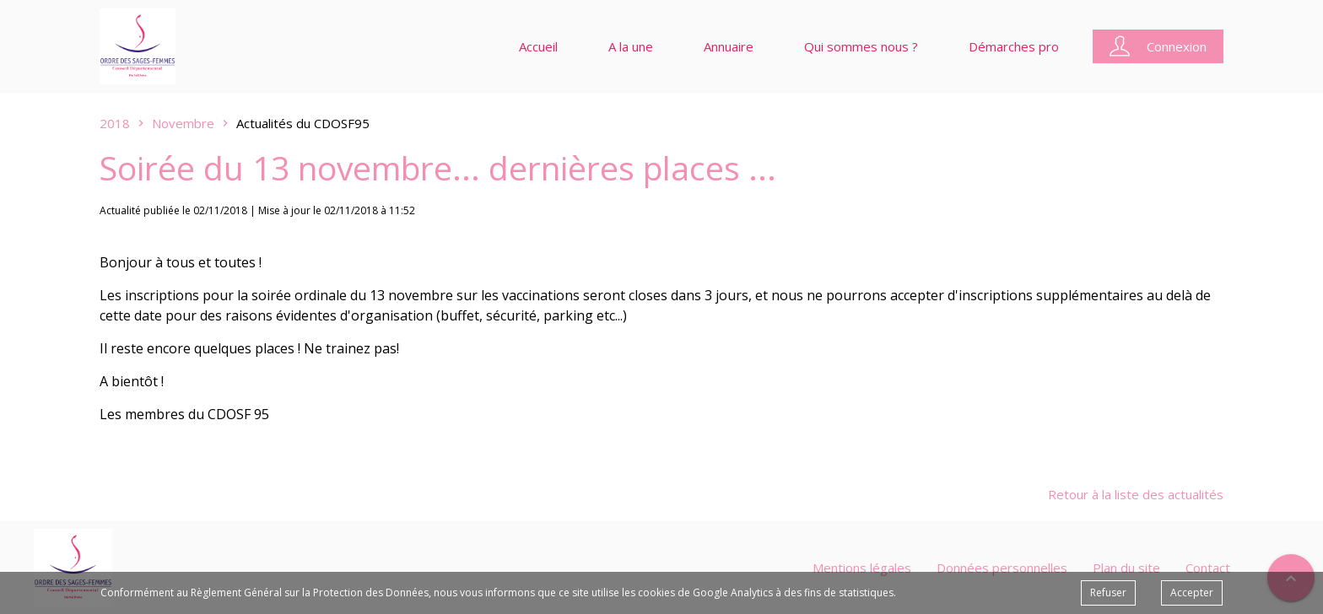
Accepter (1191, 592)
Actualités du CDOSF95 (303, 123)
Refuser (1108, 592)
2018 (115, 123)
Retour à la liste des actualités (1135, 494)
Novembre (183, 123)
